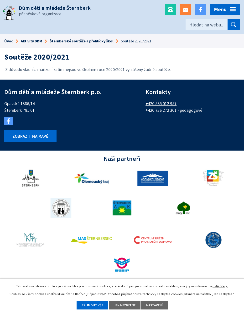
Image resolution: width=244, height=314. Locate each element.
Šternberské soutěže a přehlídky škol (82, 41)
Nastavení (154, 305)
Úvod (8, 41)
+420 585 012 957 (161, 103)
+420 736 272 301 (161, 110)
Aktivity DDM (31, 41)
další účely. (220, 286)
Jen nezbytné (124, 305)
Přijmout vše (92, 305)
